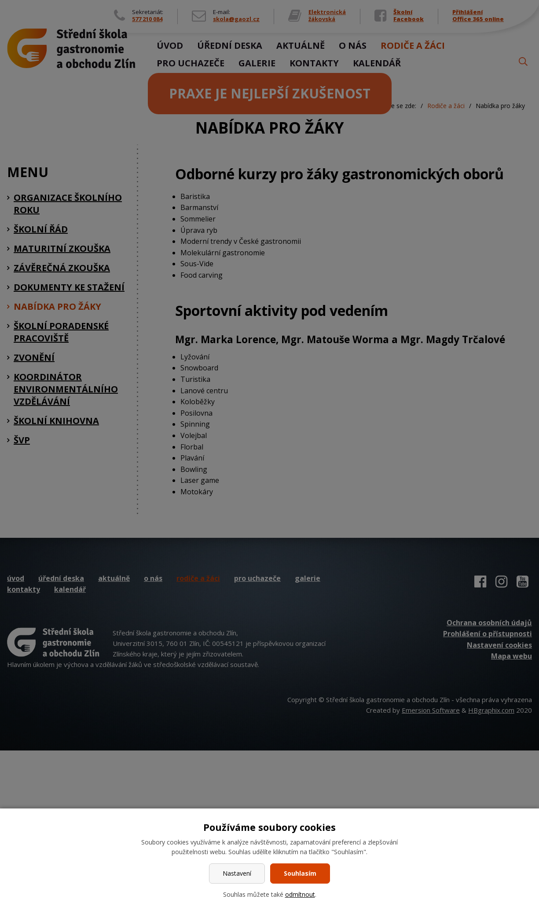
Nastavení (237, 873)
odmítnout (300, 894)
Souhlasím (300, 873)
